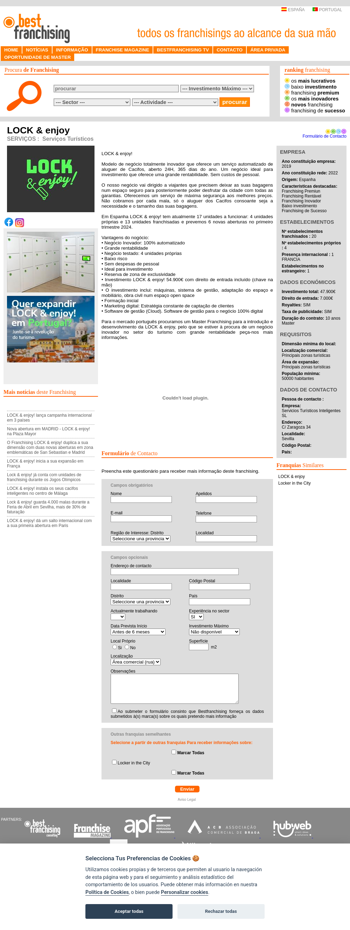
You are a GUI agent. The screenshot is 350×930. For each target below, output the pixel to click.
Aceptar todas (129, 911)
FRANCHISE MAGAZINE (122, 50)
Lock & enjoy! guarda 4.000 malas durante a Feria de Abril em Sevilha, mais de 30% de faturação (48, 507)
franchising (312, 93)
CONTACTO (230, 50)
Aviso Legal (187, 799)
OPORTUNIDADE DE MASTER (37, 57)
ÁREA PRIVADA (267, 50)
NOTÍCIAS (37, 50)
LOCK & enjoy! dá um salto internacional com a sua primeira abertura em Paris (49, 523)
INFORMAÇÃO (72, 50)
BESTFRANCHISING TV (183, 50)
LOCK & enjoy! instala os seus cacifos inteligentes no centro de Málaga (42, 491)
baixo (311, 87)
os (310, 81)
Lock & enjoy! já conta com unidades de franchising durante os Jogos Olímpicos (44, 477)
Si (120, 647)
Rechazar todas (221, 911)
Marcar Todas (190, 752)
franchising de (315, 110)
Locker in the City (134, 763)
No (132, 647)
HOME (11, 50)
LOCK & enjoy (291, 476)
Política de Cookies (107, 892)
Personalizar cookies (184, 892)
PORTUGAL (327, 9)
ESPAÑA (292, 9)
